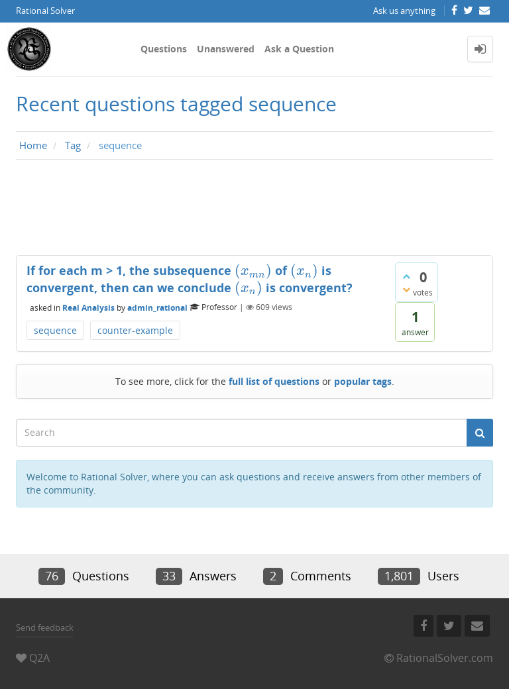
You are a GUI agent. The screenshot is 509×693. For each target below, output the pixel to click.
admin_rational (157, 307)
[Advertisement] (254, 211)
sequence (55, 330)
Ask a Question (299, 48)
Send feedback (45, 627)
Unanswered (225, 48)
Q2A (39, 658)
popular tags (363, 381)
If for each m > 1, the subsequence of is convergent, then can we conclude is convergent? (190, 278)
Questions (164, 48)
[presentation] (253, 270)
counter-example (135, 330)
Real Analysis (88, 307)
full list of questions (274, 381)
